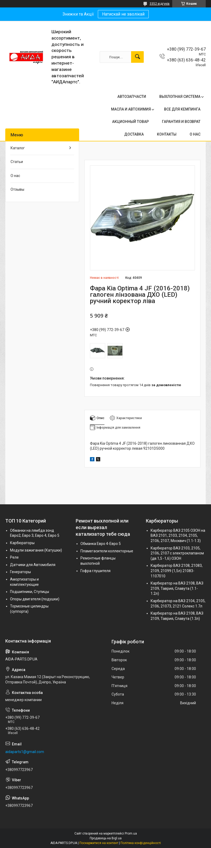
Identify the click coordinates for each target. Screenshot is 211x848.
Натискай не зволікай (123, 14)
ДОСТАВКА (134, 134)
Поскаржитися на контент (98, 843)
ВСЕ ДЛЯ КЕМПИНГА (182, 109)
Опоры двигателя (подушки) (34, 599)
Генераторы (20, 572)
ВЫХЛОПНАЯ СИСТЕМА (179, 96)
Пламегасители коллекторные (106, 551)
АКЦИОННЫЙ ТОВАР (130, 121)
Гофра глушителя (95, 571)
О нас (15, 176)
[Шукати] (137, 57)
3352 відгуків (160, 4)
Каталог (18, 148)
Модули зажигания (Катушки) (36, 550)
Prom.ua (131, 833)
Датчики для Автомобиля (32, 565)
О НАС (195, 134)
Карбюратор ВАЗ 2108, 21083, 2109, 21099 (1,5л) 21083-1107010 (177, 570)
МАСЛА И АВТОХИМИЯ (131, 109)
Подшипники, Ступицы (29, 592)
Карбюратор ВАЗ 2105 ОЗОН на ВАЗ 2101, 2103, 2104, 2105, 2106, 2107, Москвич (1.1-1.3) (178, 535)
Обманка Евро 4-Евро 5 (100, 544)
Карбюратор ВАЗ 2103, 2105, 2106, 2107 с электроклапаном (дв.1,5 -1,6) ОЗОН (177, 553)
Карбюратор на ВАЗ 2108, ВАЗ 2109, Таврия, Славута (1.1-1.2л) (177, 588)
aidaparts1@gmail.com (24, 752)
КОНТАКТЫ (166, 134)
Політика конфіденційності (141, 843)
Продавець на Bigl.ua (106, 838)
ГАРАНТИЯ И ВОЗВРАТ (181, 121)
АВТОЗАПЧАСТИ (131, 96)
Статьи (17, 162)
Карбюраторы (22, 543)
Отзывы (17, 189)
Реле (14, 557)
